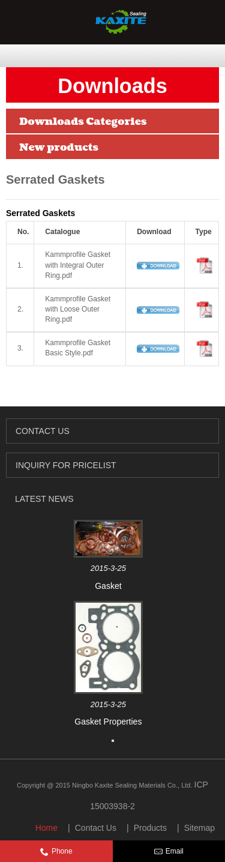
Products (150, 828)
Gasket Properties (108, 721)
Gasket (108, 586)
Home (46, 828)
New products (58, 147)
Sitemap (199, 828)
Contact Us (95, 828)
